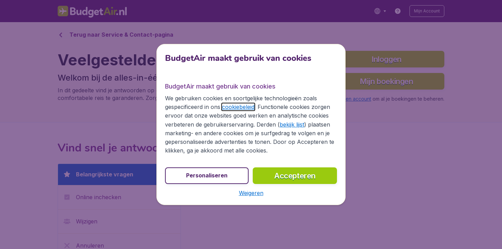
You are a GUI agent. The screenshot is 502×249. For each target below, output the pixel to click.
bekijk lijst (292, 124)
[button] (251, 193)
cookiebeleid (238, 106)
